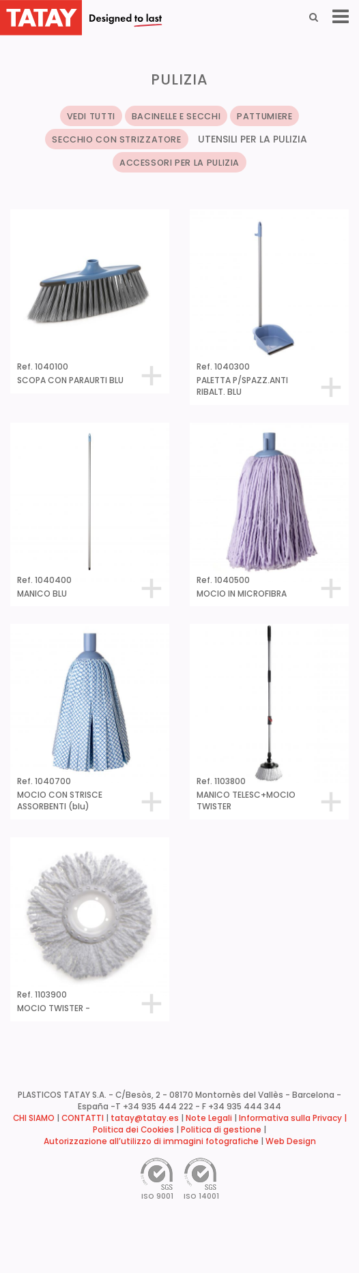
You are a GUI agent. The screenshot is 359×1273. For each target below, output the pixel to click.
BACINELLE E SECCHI (176, 116)
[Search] (313, 17)
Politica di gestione (221, 1129)
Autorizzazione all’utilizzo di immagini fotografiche (151, 1141)
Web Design (290, 1141)
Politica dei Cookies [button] (133, 1129)
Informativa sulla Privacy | (293, 1118)
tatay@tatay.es (145, 1118)
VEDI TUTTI (91, 116)
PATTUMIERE (264, 116)
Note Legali (209, 1118)
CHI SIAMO (34, 1118)
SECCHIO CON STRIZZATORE (117, 139)
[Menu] (340, 17)
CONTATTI (82, 1118)
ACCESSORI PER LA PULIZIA (179, 162)
